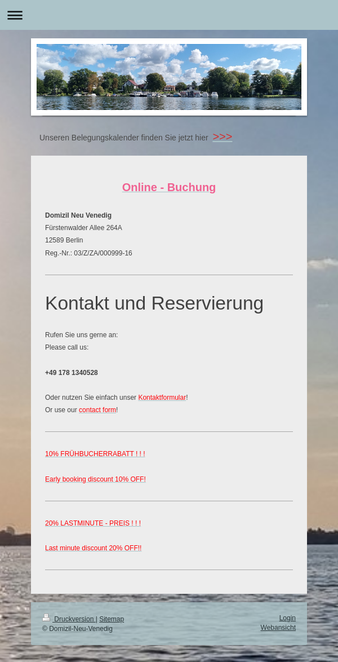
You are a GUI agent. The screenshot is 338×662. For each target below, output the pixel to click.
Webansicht (278, 628)
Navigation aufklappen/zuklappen (169, 15)
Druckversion (69, 619)
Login (287, 618)
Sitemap (111, 619)
